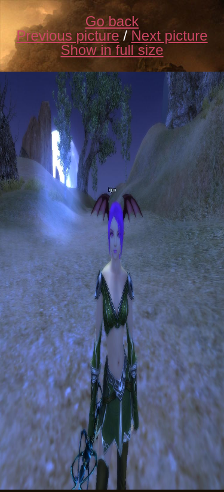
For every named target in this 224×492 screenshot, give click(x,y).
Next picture (169, 35)
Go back (112, 21)
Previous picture (67, 35)
